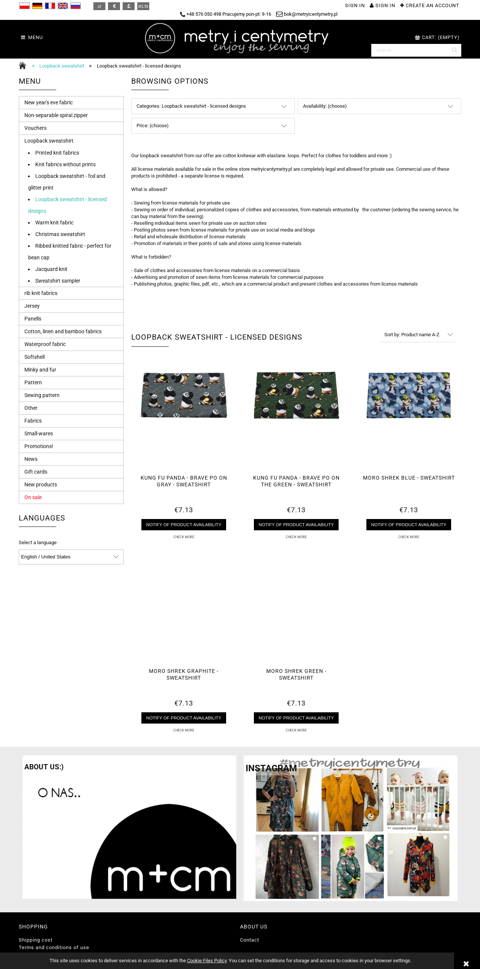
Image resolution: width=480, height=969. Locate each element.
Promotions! (38, 446)
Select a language (38, 542)
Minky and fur (40, 370)
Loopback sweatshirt (49, 141)
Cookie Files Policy (206, 960)
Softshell (34, 357)
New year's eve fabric (48, 102)
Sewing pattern (42, 395)
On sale (33, 497)
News (31, 459)
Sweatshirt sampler (57, 281)
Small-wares (38, 433)
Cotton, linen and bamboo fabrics (63, 331)
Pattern (33, 382)
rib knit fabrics (40, 293)
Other (31, 408)
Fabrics (33, 421)
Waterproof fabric (45, 344)
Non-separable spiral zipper (56, 115)
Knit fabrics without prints (65, 164)
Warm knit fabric (54, 223)
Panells (32, 319)
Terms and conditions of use (54, 947)
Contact (249, 940)
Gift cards (35, 472)
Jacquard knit (51, 269)
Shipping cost (35, 940)
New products (40, 484)
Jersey (32, 306)
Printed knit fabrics (57, 153)
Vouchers (35, 128)
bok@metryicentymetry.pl (307, 14)
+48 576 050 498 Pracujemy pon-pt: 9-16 (225, 14)
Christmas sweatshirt (60, 234)
